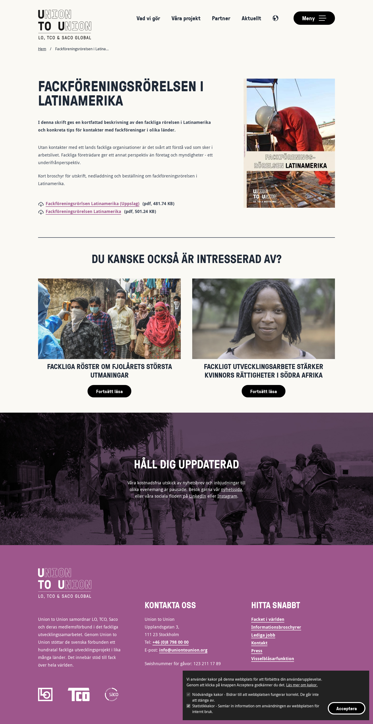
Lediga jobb (263, 635)
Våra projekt (186, 18)
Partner (221, 18)
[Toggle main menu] (314, 18)
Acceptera (346, 708)
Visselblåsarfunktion (272, 659)
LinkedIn (197, 496)
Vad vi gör (148, 18)
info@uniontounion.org (183, 650)
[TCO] (79, 694)
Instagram (227, 496)
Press (256, 651)
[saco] (111, 694)
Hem (42, 48)
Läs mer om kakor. (302, 685)
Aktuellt (251, 18)
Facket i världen (267, 619)
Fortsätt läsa (109, 391)
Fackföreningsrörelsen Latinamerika (83, 211)
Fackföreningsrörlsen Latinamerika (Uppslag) (92, 204)
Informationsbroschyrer (276, 627)
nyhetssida (231, 489)
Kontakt (259, 643)
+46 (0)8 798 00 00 (170, 642)
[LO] (45, 694)
